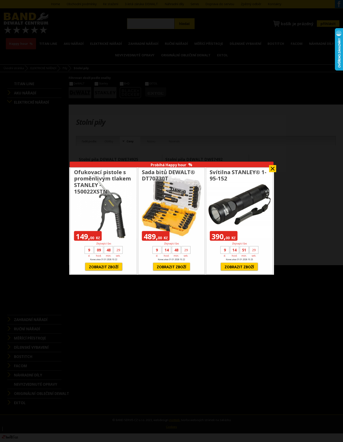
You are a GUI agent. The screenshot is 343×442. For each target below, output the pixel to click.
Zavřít (272, 167)
